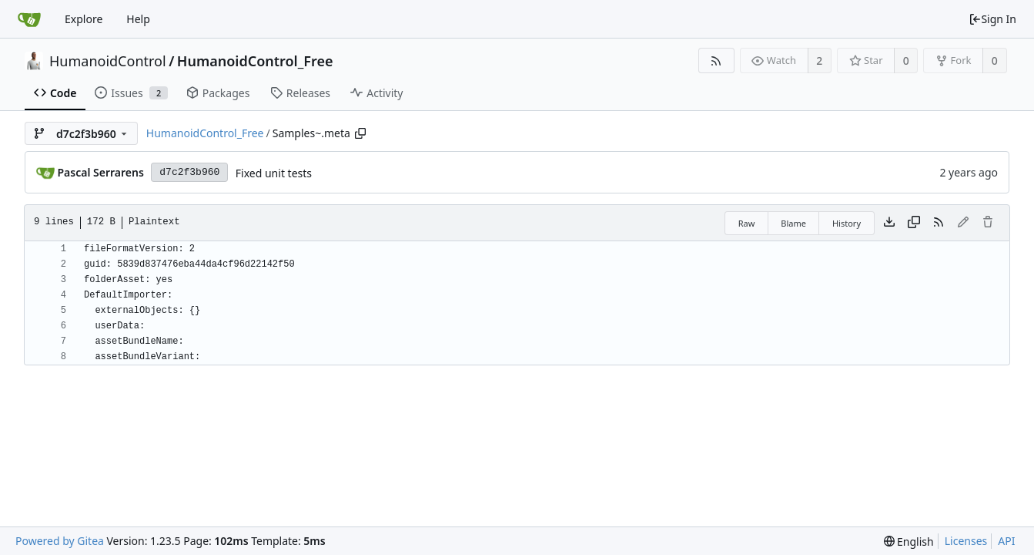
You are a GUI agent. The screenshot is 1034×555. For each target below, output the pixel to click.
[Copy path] (360, 133)
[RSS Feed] (716, 60)
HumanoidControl (107, 61)
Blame (793, 223)
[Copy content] (914, 223)
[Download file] (889, 223)
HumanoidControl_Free (255, 61)
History (846, 223)
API (1006, 540)
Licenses (966, 540)
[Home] (29, 19)
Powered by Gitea (59, 540)
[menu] (909, 541)
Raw (746, 223)
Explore (83, 19)
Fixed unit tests (274, 173)
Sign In (992, 19)
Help (138, 19)
